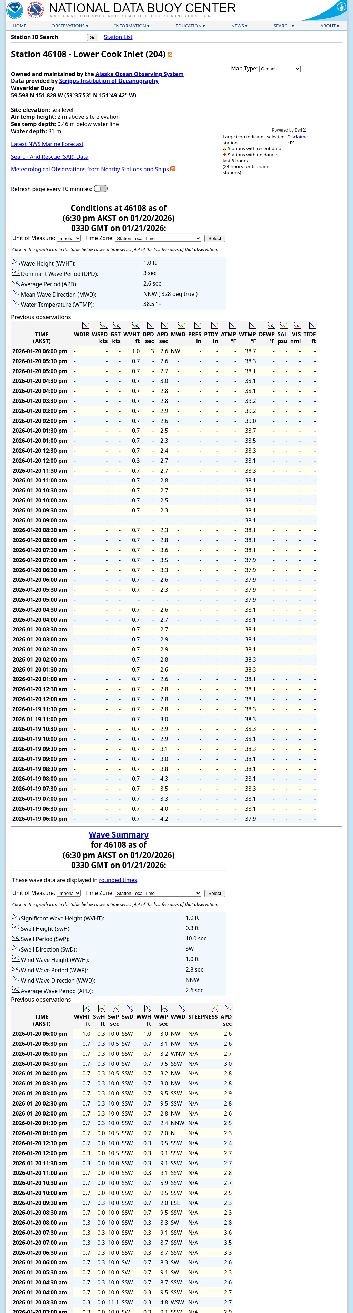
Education (189, 25)
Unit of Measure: (34, 238)
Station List (118, 37)
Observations (67, 25)
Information (130, 25)
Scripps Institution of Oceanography (109, 81)
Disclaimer (297, 140)
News (237, 25)
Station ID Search (34, 37)
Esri (298, 130)
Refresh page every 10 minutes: (51, 189)
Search (282, 25)
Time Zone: (100, 238)
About (328, 25)
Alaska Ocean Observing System (139, 74)
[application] (266, 103)
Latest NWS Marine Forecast (47, 144)
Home (20, 25)
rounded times (118, 880)
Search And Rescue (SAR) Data (49, 157)
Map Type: (245, 68)
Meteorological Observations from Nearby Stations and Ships (90, 169)
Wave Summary (119, 834)
